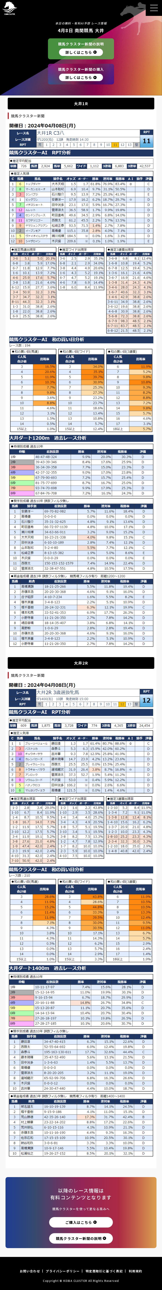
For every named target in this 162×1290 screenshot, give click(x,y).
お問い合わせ (30, 1271)
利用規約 (135, 1271)
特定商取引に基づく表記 (104, 1271)
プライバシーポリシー (63, 1271)
